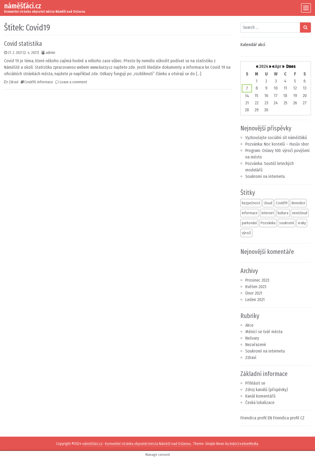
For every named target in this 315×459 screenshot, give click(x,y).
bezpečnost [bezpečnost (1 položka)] (251, 203)
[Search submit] (305, 27)
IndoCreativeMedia (244, 443)
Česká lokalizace (259, 402)
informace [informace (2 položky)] (250, 213)
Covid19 (30, 82)
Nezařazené (255, 344)
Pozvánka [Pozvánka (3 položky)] (268, 223)
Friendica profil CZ (288, 417)
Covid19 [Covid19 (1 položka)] (282, 203)
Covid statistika (23, 43)
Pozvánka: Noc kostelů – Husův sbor (277, 144)
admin (50, 52)
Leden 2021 (255, 299)
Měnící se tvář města (263, 331)
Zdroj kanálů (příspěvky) (266, 389)
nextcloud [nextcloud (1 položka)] (299, 213)
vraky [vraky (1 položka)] (302, 223)
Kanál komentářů (260, 396)
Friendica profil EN (256, 417)
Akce (249, 325)
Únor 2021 (253, 293)
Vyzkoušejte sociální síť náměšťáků (276, 137)
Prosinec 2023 (257, 280)
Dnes (291, 66)
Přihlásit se (255, 383)
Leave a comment (73, 82)
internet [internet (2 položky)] (267, 213)
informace (45, 82)
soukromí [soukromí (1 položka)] (286, 223)
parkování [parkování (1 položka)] (249, 223)
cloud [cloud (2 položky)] (268, 203)
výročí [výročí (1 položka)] (246, 233)
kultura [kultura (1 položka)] (283, 213)
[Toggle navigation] (306, 8)
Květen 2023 (255, 286)
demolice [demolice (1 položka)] (298, 203)
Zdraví (13, 82)
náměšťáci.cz (22, 5)
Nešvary (252, 338)
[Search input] (270, 27)
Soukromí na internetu (265, 176)
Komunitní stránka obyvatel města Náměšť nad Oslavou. (148, 443)
